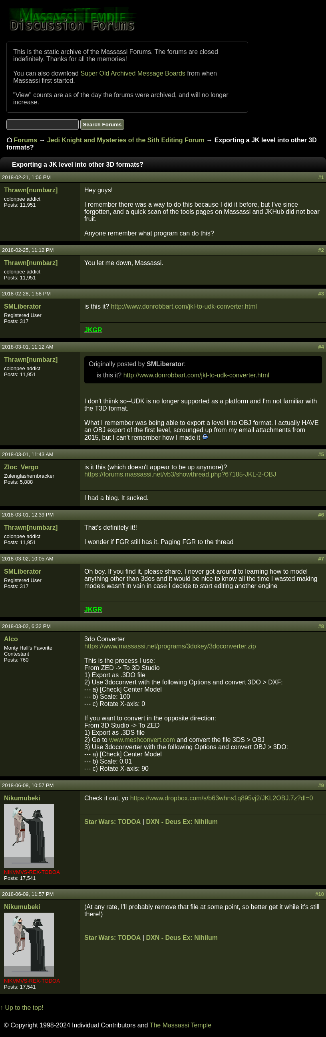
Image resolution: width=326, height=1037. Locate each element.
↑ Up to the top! (22, 1007)
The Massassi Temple (180, 1025)
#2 (321, 250)
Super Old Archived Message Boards (132, 73)
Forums (25, 140)
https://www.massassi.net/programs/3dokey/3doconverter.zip (170, 646)
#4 (321, 347)
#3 (321, 294)
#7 (321, 559)
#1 (321, 177)
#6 (321, 515)
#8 (321, 626)
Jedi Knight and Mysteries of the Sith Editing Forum (126, 140)
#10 (319, 894)
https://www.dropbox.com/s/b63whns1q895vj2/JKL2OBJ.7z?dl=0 (221, 798)
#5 (321, 454)
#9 (321, 785)
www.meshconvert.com (142, 739)
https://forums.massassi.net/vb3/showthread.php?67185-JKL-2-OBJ (180, 474)
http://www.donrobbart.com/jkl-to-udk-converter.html (184, 306)
